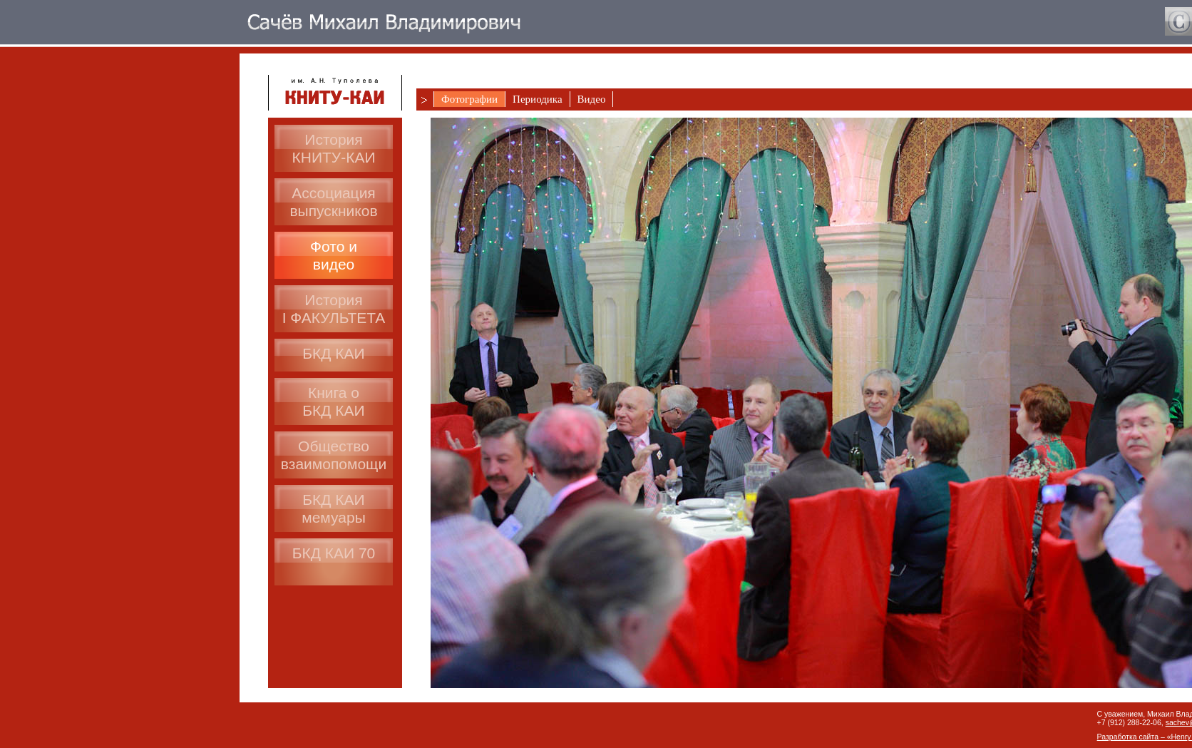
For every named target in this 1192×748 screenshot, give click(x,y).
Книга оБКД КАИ (333, 401)
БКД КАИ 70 (334, 553)
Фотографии (469, 99)
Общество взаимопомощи (333, 455)
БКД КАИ (333, 353)
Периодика (537, 99)
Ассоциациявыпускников (333, 202)
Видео (591, 99)
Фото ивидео (333, 255)
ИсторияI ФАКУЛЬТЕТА (334, 309)
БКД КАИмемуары (334, 508)
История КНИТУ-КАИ (334, 148)
